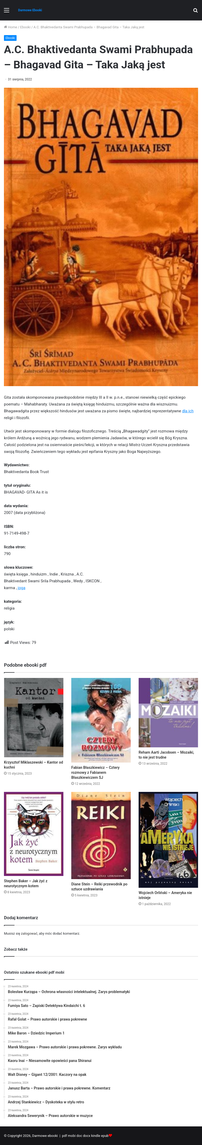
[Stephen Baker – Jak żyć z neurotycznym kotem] (33, 834)
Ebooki (25, 27)
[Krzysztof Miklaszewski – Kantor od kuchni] (33, 717)
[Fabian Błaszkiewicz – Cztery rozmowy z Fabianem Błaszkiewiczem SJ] (101, 720)
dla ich (188, 411)
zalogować (29, 933)
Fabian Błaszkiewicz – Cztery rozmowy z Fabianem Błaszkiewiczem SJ (95, 772)
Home (10, 27)
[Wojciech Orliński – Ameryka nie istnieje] (168, 840)
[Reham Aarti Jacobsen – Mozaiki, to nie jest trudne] (168, 712)
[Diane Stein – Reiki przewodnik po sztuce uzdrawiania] (101, 835)
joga (22, 587)
